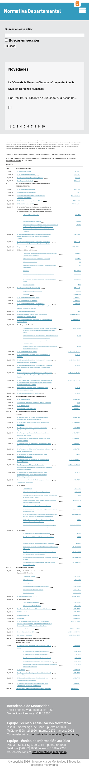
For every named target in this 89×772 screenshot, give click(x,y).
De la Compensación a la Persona (26, 174)
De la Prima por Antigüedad (24, 171)
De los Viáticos (21, 485)
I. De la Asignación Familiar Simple (31, 602)
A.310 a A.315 (76, 615)
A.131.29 (77, 393)
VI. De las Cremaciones (28, 593)
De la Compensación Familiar (25, 596)
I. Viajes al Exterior (27, 488)
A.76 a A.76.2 (78, 253)
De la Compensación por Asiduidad (26, 189)
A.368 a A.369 (78, 661)
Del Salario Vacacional (23, 615)
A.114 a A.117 (76, 297)
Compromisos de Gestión (23, 247)
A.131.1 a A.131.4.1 (75, 314)
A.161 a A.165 (76, 427)
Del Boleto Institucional (23, 612)
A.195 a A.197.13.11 (74, 459)
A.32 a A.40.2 (76, 201)
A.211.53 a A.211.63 (76, 562)
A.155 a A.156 (76, 417)
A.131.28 (77, 387)
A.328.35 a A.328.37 (74, 635)
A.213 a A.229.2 (77, 579)
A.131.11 (79, 341)
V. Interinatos (26, 270)
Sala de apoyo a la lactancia (24, 635)
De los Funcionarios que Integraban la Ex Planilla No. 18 (36, 651)
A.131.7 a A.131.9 (77, 328)
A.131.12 (79, 346)
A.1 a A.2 (77, 171)
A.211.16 (79, 536)
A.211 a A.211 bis (77, 500)
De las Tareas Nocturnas (23, 399)
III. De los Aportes (27, 583)
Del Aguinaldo (20, 618)
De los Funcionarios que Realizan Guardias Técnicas (35, 540)
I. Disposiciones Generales (29, 576)
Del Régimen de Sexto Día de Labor (26, 408)
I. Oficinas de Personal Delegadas (31, 214)
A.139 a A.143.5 (76, 405)
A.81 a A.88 (77, 287)
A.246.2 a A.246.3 (77, 593)
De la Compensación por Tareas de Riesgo (28, 297)
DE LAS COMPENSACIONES (23, 168)
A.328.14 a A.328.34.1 (74, 632)
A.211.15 (79, 533)
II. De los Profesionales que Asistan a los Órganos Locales (36, 491)
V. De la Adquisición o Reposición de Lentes (33, 589)
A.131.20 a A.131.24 (74, 360)
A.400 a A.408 (76, 678)
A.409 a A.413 (76, 683)
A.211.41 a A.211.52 (76, 557)
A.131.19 (77, 354)
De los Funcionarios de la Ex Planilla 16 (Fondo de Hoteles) (37, 657)
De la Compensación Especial (25, 325)
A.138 (78, 402)
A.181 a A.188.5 (76, 438)
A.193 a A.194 (76, 449)
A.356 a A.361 (78, 654)
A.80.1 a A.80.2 (77, 274)
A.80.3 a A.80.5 (77, 279)
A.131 (78, 311)
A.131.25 (77, 365)
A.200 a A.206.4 (77, 488)
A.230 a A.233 (78, 583)
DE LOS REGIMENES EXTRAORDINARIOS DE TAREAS (31, 396)
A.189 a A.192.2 (76, 443)
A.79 (80, 265)
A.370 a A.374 (78, 664)
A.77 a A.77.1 (78, 258)
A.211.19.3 (78, 543)
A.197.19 (77, 472)
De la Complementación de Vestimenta (27, 300)
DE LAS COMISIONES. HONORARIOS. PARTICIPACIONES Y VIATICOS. (32, 413)
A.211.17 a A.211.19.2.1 (75, 540)
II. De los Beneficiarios (28, 579)
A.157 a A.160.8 (76, 422)
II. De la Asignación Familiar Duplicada (32, 605)
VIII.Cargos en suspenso (28, 284)
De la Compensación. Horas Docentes (27, 351)
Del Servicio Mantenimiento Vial (25, 204)
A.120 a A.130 (76, 303)
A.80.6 (79, 284)
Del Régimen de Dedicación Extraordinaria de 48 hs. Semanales (34, 402)
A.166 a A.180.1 (76, 433)
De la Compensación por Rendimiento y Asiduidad (30, 177)
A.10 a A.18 (77, 181)
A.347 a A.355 (78, 651)
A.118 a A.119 (76, 300)
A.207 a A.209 (78, 491)
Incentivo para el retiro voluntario (25, 629)
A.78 (80, 262)
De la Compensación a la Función (26, 311)
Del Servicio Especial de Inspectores (26, 192)
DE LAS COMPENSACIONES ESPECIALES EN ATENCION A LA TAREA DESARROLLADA (33, 185)
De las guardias (21, 530)
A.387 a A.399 (76, 673)
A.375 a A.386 (76, 669)
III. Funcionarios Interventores (30, 262)
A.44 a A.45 (78, 221)
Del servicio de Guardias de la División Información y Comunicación (38, 543)
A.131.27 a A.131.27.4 (74, 380)
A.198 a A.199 (76, 480)
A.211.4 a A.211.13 (76, 514)
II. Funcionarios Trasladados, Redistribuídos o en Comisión (36, 258)
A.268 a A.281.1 (77, 605)
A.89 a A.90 (78, 291)
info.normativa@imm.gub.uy (49, 752)
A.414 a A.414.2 (75, 688)
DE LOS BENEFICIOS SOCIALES (24, 567)
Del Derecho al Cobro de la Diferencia (27, 250)
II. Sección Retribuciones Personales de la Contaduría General (37, 218)
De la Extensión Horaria (23, 405)
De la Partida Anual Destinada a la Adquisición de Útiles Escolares (34, 609)
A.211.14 (79, 519)
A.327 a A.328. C (75, 621)
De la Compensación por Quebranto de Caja (28, 287)
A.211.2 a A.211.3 (77, 509)
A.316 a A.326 (76, 618)
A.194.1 (78, 454)
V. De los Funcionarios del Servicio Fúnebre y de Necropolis (37, 505)
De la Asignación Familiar (23, 599)
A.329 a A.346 (76, 645)
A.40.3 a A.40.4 (76, 204)
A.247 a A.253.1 (76, 596)
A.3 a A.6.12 (77, 174)
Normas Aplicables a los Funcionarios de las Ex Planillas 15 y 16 (38, 661)
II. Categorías (26, 294)
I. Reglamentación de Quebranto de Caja (32, 291)
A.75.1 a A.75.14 (75, 247)
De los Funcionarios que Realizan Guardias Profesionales (36, 533)
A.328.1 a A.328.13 (75, 629)
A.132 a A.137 (76, 399)
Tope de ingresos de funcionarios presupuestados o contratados (33, 688)
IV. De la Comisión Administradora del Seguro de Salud (35, 586)
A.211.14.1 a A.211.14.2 (75, 525)
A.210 (79, 495)
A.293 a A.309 (76, 612)
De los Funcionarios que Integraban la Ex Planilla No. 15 (36, 654)
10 (43, 126)
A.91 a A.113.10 (77, 294)
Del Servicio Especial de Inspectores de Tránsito (29, 201)
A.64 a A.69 (77, 234)
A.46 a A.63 (78, 224)
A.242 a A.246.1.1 (77, 589)
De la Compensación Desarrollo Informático (28, 393)
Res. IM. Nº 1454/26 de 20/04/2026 (36, 98)
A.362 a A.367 (78, 657)
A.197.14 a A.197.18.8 (74, 465)
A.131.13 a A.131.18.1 (74, 351)
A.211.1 (79, 505)
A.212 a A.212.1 (77, 576)
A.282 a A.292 (76, 609)
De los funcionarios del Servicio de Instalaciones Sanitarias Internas (38, 536)
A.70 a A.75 (77, 241)
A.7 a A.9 (77, 177)
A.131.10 (79, 335)
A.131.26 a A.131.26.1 (74, 372)
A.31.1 (78, 192)
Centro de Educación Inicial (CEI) (25, 632)
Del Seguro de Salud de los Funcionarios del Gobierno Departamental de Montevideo (31, 572)
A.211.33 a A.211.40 (76, 551)
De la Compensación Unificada (25, 181)
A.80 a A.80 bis (77, 270)
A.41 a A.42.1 (78, 214)
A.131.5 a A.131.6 (75, 319)
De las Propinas (21, 669)
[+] (10, 107)
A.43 (80, 218)
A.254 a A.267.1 (77, 602)
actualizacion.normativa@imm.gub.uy (55, 734)
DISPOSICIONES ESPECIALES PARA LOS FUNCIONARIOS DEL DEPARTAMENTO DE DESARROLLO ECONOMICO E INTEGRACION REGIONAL (33, 641)
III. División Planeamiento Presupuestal (32, 221)
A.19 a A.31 (77, 189)
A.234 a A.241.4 (77, 586)
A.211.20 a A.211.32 (76, 546)
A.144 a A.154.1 (76, 408)
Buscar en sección (24, 40)
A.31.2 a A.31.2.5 (75, 195)
